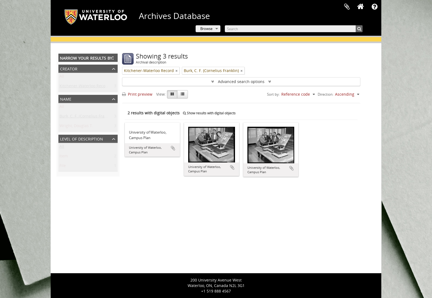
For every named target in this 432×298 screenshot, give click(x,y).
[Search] (294, 28)
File (63, 166)
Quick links (374, 7)
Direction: (325, 94)
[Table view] (182, 94)
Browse (206, 28)
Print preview (137, 94)
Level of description (81, 138)
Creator (68, 68)
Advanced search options (241, 81)
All (62, 77)
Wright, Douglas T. (76, 126)
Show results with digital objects (209, 113)
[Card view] (172, 94)
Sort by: (273, 94)
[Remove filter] (176, 70)
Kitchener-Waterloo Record (84, 87)
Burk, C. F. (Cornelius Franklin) (87, 117)
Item (64, 157)
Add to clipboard (173, 148)
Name (65, 98)
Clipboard (347, 7)
